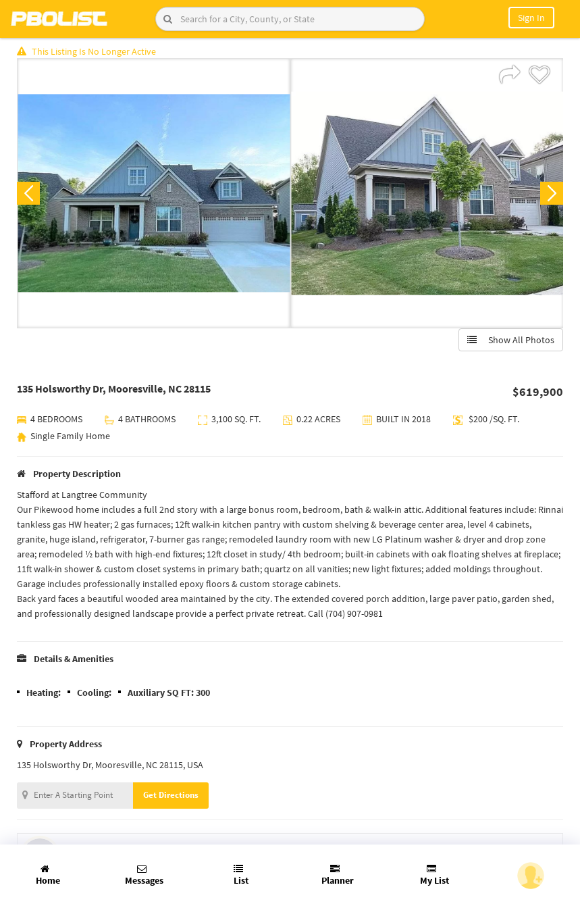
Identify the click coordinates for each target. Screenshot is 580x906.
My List (434, 875)
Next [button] (551, 193)
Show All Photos (510, 340)
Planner (337, 875)
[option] (153, 193)
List (241, 875)
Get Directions (171, 795)
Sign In (531, 17)
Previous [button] (28, 193)
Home (48, 875)
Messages (144, 875)
